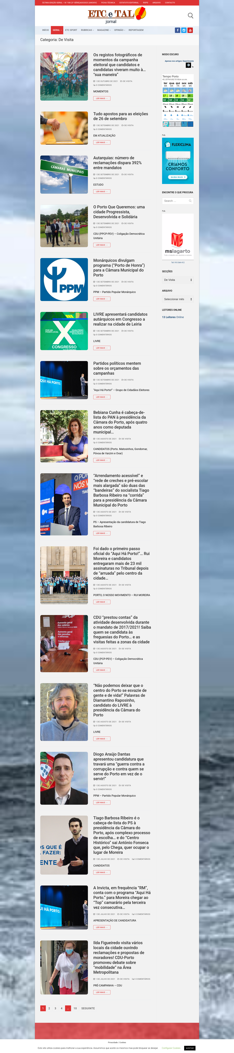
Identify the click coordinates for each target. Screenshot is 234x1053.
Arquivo (157, 2)
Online (173, 317)
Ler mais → (102, 98)
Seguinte (88, 1008)
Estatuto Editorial (129, 2)
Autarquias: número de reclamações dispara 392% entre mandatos (117, 163)
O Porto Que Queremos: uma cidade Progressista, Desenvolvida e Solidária (119, 212)
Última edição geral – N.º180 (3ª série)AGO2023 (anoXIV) (69, 2)
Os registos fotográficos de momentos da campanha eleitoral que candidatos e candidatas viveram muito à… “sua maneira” (119, 65)
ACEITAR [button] (190, 1048)
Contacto (170, 2)
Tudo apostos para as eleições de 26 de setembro (120, 116)
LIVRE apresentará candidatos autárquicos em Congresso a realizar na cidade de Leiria (120, 319)
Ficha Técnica (108, 2)
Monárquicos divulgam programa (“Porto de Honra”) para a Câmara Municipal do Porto (119, 268)
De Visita (126, 81)
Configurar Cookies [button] (171, 1048)
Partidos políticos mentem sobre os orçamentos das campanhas (117, 368)
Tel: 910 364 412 (178, 262)
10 (75, 1008)
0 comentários (102, 85)
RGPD (145, 2)
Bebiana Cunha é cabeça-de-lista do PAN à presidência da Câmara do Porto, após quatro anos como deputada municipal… (120, 422)
